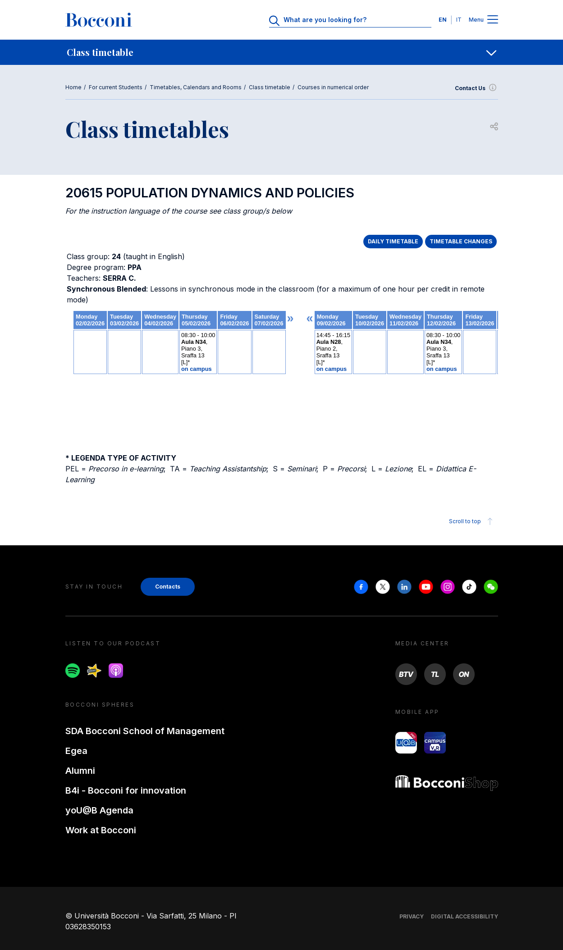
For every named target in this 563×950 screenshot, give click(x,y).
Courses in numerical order (333, 87)
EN (443, 19)
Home (73, 87)
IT (459, 19)
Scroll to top (472, 521)
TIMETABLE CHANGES (461, 241)
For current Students (115, 87)
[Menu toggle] (492, 20)
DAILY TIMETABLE (393, 241)
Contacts (167, 586)
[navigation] (281, 52)
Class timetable (269, 87)
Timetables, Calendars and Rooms (196, 87)
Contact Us (476, 88)
